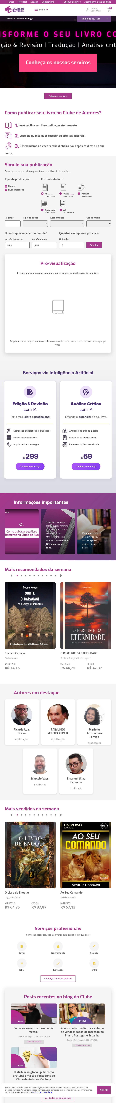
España (34, 1)
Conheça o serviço (30, 466)
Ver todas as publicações (58, 1097)
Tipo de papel (30, 217)
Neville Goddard (68, 897)
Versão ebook (39, 239)
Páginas (9, 217)
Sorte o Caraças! (15, 653)
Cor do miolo (93, 217)
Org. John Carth (12, 897)
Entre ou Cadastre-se (96, 9)
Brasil (11, 1)
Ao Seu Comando (71, 892)
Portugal (22, 1)
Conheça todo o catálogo (19, 18)
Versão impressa (14, 239)
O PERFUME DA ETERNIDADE (78, 653)
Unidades (64, 239)
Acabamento (57, 217)
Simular (94, 245)
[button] (11, 576)
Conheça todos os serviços (58, 978)
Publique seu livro (72, 1)
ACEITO (104, 1089)
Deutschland (48, 1)
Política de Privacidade (42, 1092)
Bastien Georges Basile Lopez (75, 658)
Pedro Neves (11, 658)
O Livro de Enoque (17, 892)
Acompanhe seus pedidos (97, 1)
